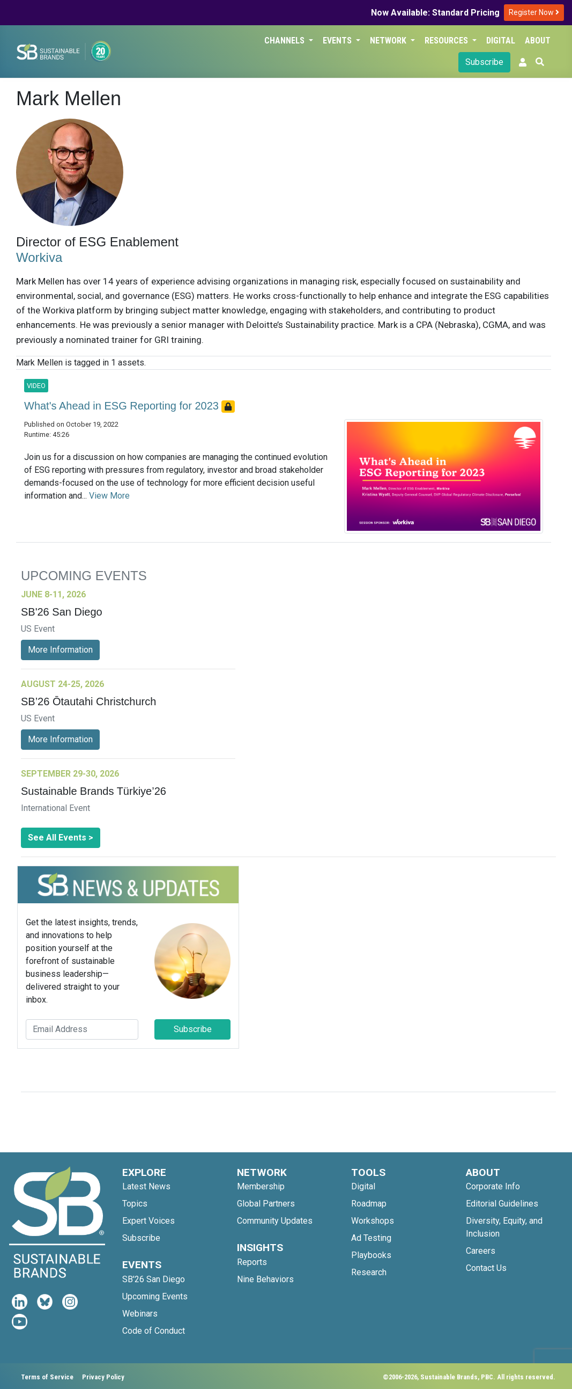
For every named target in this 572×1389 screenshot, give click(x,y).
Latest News (146, 1186)
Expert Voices (148, 1221)
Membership (261, 1186)
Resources (447, 40)
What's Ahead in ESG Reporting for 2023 (122, 406)
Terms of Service (47, 1377)
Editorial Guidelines (502, 1203)
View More (109, 496)
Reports (252, 1262)
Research (369, 1272)
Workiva (39, 257)
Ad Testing (371, 1238)
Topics (134, 1203)
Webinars (140, 1313)
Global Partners (266, 1203)
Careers (480, 1251)
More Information (60, 650)
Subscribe (484, 62)
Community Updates (275, 1221)
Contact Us (486, 1268)
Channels (285, 40)
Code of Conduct (153, 1331)
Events (338, 40)
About (538, 40)
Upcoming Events (155, 1296)
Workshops (372, 1221)
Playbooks (371, 1255)
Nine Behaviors (265, 1279)
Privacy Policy (103, 1377)
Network (389, 40)
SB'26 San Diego (153, 1279)
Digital (500, 40)
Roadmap (369, 1203)
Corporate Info (493, 1186)
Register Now (534, 12)
